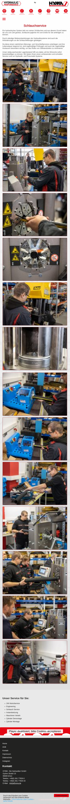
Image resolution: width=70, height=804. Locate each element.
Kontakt (5, 751)
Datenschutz (7, 758)
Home (4, 743)
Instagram (6, 761)
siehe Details (8, 801)
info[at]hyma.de (15, 783)
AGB (4, 747)
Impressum (6, 754)
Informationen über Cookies (22, 799)
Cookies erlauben (61, 795)
